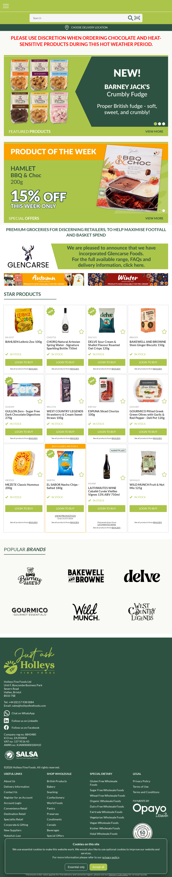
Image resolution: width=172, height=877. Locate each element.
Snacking (52, 792)
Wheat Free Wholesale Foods (107, 795)
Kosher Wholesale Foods (105, 828)
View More (154, 131)
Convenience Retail (15, 808)
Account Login (12, 803)
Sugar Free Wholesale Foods (107, 790)
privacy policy (110, 857)
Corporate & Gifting (16, 824)
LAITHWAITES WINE (106, 524)
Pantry (51, 808)
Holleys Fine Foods (86, 6)
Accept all (98, 867)
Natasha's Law (12, 835)
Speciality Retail (13, 819)
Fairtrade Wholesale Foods (106, 812)
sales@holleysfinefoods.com (29, 705)
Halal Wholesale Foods (104, 833)
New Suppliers (12, 830)
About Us (9, 781)
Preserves (53, 813)
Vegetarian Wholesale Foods (107, 817)
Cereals (51, 824)
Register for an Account (18, 797)
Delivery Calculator (118, 874)
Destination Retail (15, 813)
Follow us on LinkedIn (25, 720)
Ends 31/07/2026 (65, 517)
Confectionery (55, 797)
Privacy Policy (141, 781)
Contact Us (10, 792)
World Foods (55, 803)
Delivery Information (16, 786)
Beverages (53, 830)
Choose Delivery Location (89, 27)
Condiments (54, 819)
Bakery (51, 786)
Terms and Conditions (146, 792)
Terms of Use (140, 786)
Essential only (76, 867)
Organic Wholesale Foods (105, 801)
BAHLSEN (33, 369)
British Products (57, 781)
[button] (155, 123)
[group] (86, 91)
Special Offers (55, 835)
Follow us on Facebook (25, 727)
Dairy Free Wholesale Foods (107, 806)
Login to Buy (24, 362)
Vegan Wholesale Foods (104, 822)
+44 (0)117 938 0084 (21, 702)
